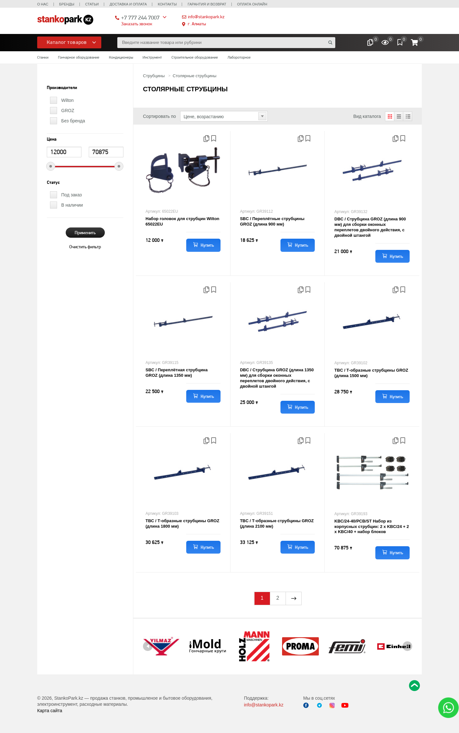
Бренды (66, 4)
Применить (85, 232)
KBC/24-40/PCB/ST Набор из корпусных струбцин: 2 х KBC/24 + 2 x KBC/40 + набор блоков (371, 526)
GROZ (67, 110)
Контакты (167, 4)
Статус (53, 182)
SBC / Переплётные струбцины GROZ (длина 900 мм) (272, 221)
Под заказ (71, 194)
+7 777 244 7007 (140, 17)
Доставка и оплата (128, 4)
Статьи (92, 4)
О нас (42, 4)
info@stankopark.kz (206, 16)
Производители (62, 87)
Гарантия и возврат (207, 4)
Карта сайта (49, 710)
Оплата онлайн (252, 4)
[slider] (50, 166)
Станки (42, 57)
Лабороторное (239, 57)
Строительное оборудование (194, 57)
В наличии (72, 205)
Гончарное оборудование (78, 57)
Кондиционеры (121, 57)
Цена (51, 139)
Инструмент (152, 57)
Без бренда (73, 120)
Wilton (67, 100)
